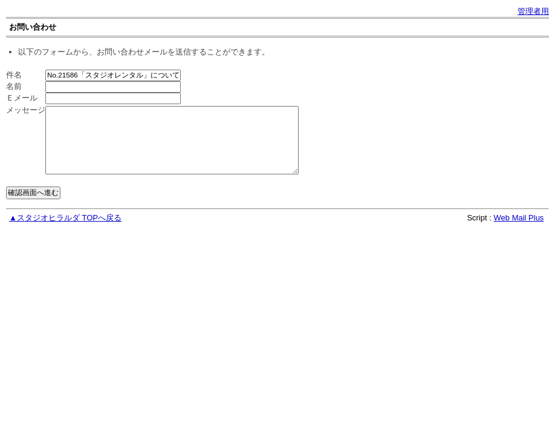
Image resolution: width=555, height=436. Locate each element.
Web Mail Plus (519, 217)
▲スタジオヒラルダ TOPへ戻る (65, 217)
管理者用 (533, 11)
